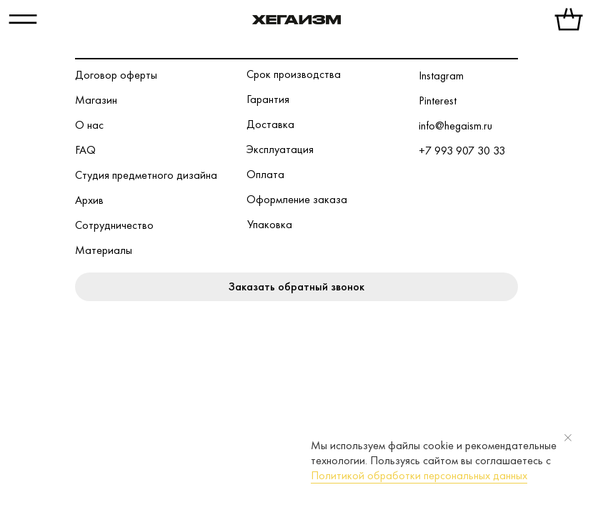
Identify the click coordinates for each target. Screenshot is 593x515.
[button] (296, 287)
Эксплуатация (280, 149)
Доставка (270, 124)
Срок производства (293, 74)
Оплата (265, 174)
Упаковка (269, 224)
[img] (297, 20)
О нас (89, 124)
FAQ (85, 149)
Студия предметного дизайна (146, 174)
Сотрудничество (114, 224)
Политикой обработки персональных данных (419, 475)
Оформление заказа (296, 199)
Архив (89, 199)
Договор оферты (116, 74)
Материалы (103, 250)
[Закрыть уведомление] (568, 438)
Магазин (96, 99)
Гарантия (267, 99)
